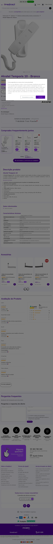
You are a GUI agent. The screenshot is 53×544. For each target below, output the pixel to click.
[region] (26, 89)
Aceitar (40, 97)
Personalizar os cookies (27, 97)
